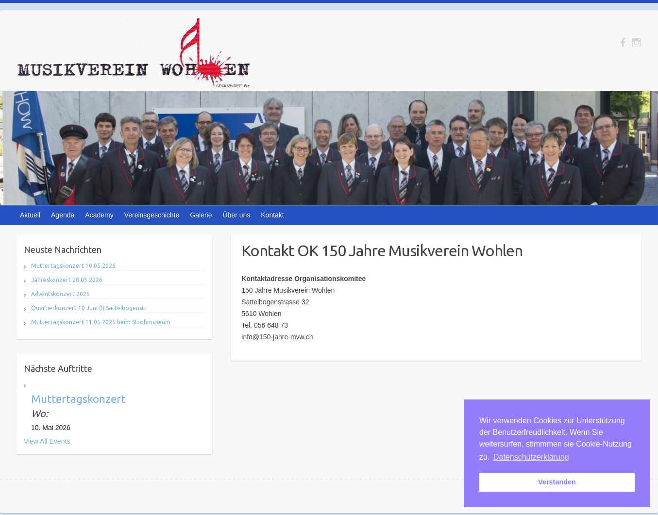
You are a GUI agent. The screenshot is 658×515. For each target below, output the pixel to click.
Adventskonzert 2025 (60, 294)
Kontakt (272, 215)
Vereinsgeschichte (152, 215)
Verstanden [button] (557, 482)
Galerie (201, 215)
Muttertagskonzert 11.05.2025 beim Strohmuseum (100, 322)
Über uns (236, 215)
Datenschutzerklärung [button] (531, 457)
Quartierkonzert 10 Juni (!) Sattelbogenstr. (89, 308)
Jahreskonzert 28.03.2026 (66, 280)
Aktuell (30, 215)
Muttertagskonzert (78, 399)
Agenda (62, 215)
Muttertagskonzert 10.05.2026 (73, 266)
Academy (99, 215)
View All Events (47, 441)
